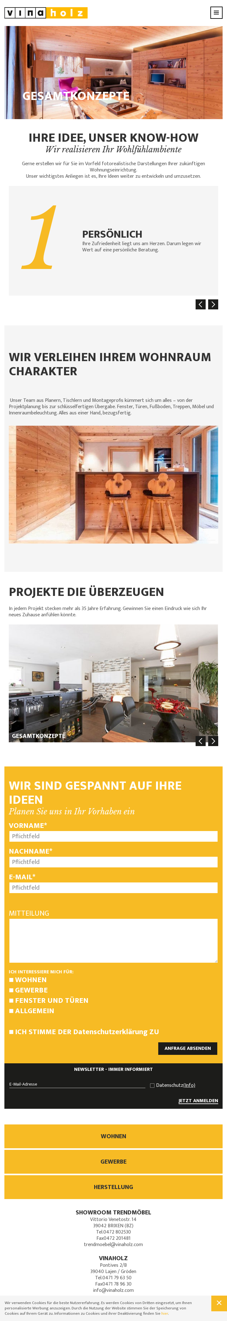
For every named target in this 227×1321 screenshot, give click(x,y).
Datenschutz (175, 1085)
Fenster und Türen (52, 1000)
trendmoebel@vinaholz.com (113, 1244)
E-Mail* (22, 877)
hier (164, 1313)
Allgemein (34, 1011)
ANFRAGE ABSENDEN (188, 1048)
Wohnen (31, 980)
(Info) (189, 1085)
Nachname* (30, 851)
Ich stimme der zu (87, 1032)
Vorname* (28, 825)
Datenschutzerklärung (110, 1032)
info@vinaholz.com (113, 1290)
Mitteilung (29, 913)
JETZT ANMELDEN (198, 1101)
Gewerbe (31, 990)
